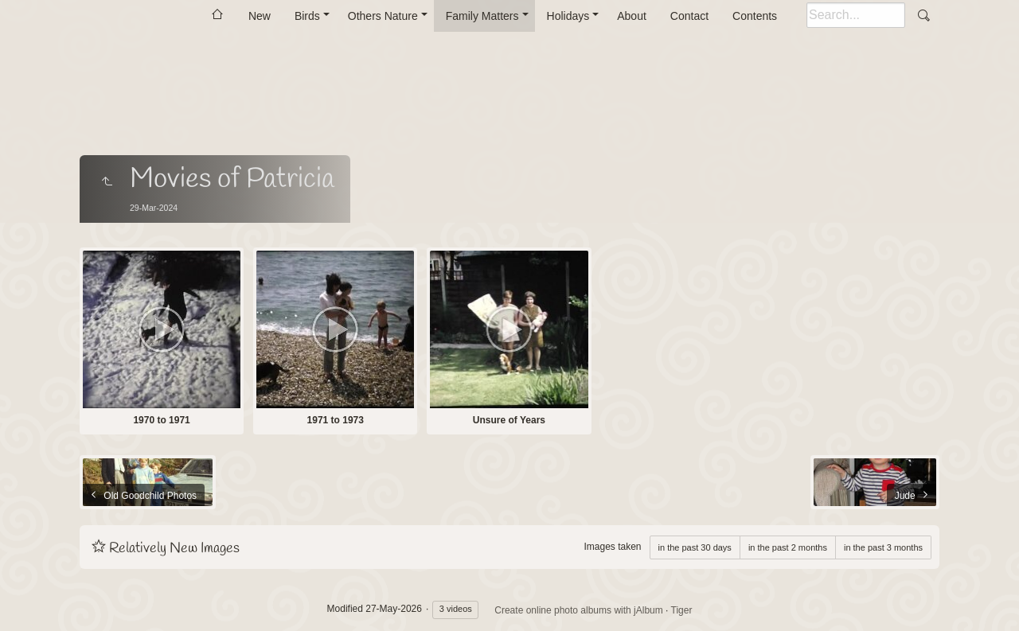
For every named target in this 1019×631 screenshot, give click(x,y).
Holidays (568, 16)
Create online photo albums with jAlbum (578, 610)
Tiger (682, 610)
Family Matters (482, 16)
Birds (307, 16)
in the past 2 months (787, 547)
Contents (754, 16)
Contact (689, 16)
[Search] (855, 15)
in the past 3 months (883, 547)
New (259, 16)
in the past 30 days (695, 547)
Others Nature (383, 16)
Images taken (612, 546)
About (631, 16)
